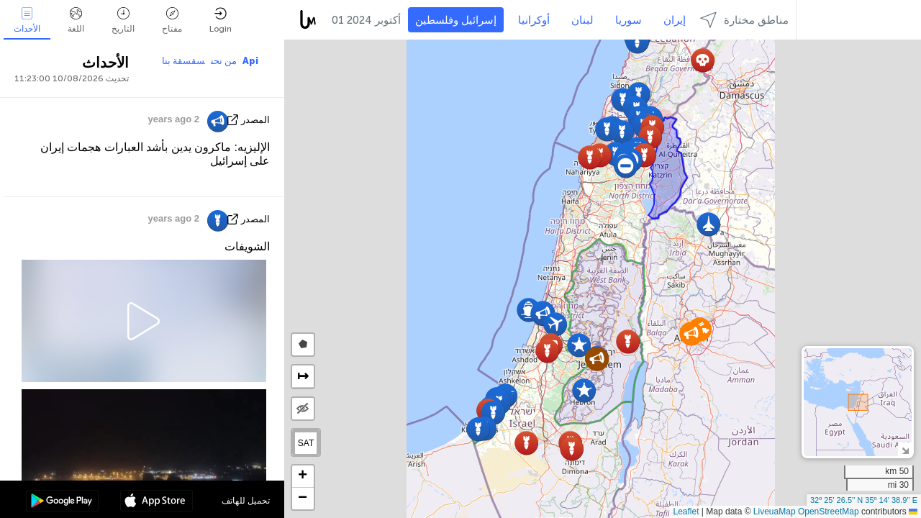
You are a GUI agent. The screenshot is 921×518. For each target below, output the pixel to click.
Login (220, 20)
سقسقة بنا (183, 60)
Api (250, 60)
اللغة (76, 20)
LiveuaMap (774, 511)
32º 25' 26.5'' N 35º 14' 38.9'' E (863, 500)
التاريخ (123, 20)
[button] (555, 324)
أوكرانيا (534, 20)
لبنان (582, 20)
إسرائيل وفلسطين (455, 20)
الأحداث (27, 20)
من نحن (224, 60)
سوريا (628, 20)
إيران (674, 20)
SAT (306, 443)
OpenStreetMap (828, 511)
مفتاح (172, 20)
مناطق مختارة (744, 20)
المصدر (255, 119)
